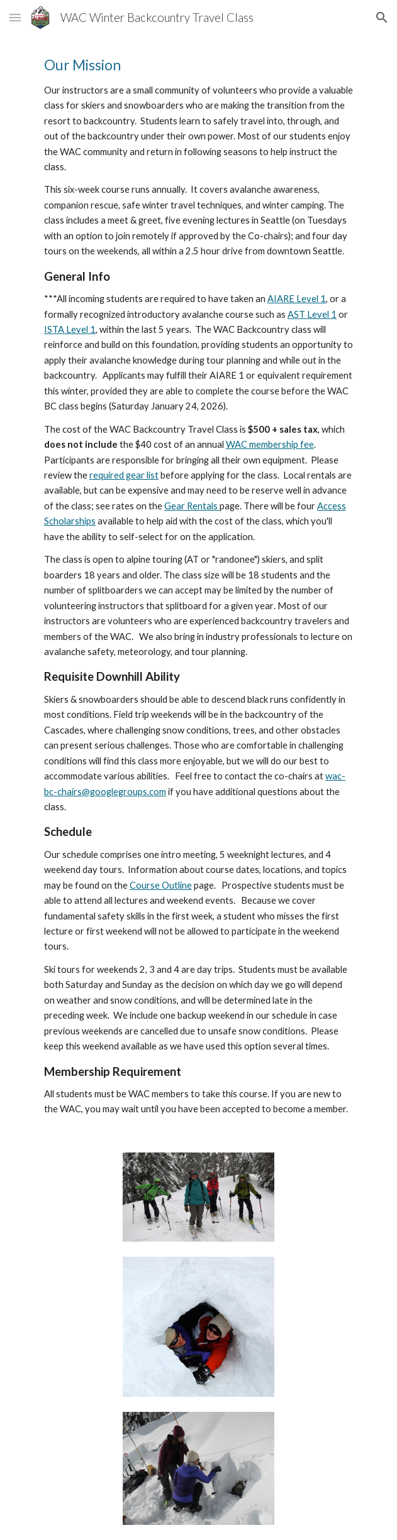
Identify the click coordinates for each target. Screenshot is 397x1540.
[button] (15, 17)
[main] (198, 586)
